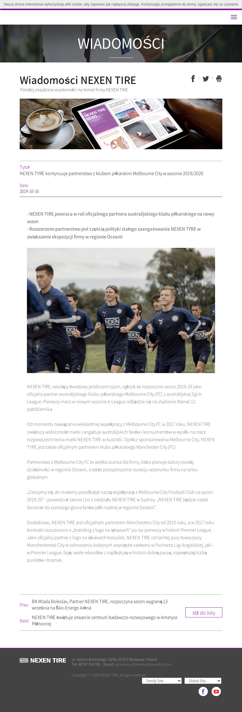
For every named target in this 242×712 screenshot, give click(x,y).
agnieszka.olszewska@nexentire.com (143, 664)
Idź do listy (203, 612)
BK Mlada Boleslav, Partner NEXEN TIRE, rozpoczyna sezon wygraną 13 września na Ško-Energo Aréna (100, 604)
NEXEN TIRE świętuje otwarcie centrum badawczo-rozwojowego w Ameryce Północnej (104, 620)
